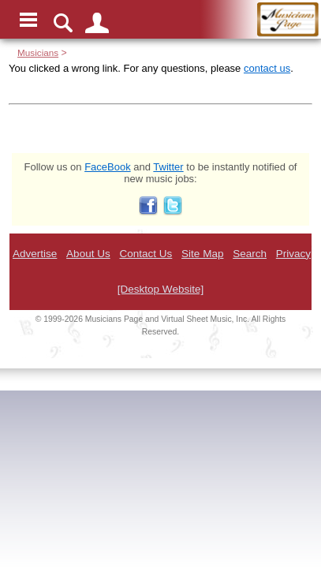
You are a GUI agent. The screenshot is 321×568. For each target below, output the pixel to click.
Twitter (168, 167)
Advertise (35, 254)
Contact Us (145, 254)
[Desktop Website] (160, 289)
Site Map (202, 254)
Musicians (37, 52)
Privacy (293, 254)
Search (250, 254)
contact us (267, 68)
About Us (88, 254)
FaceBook (107, 167)
